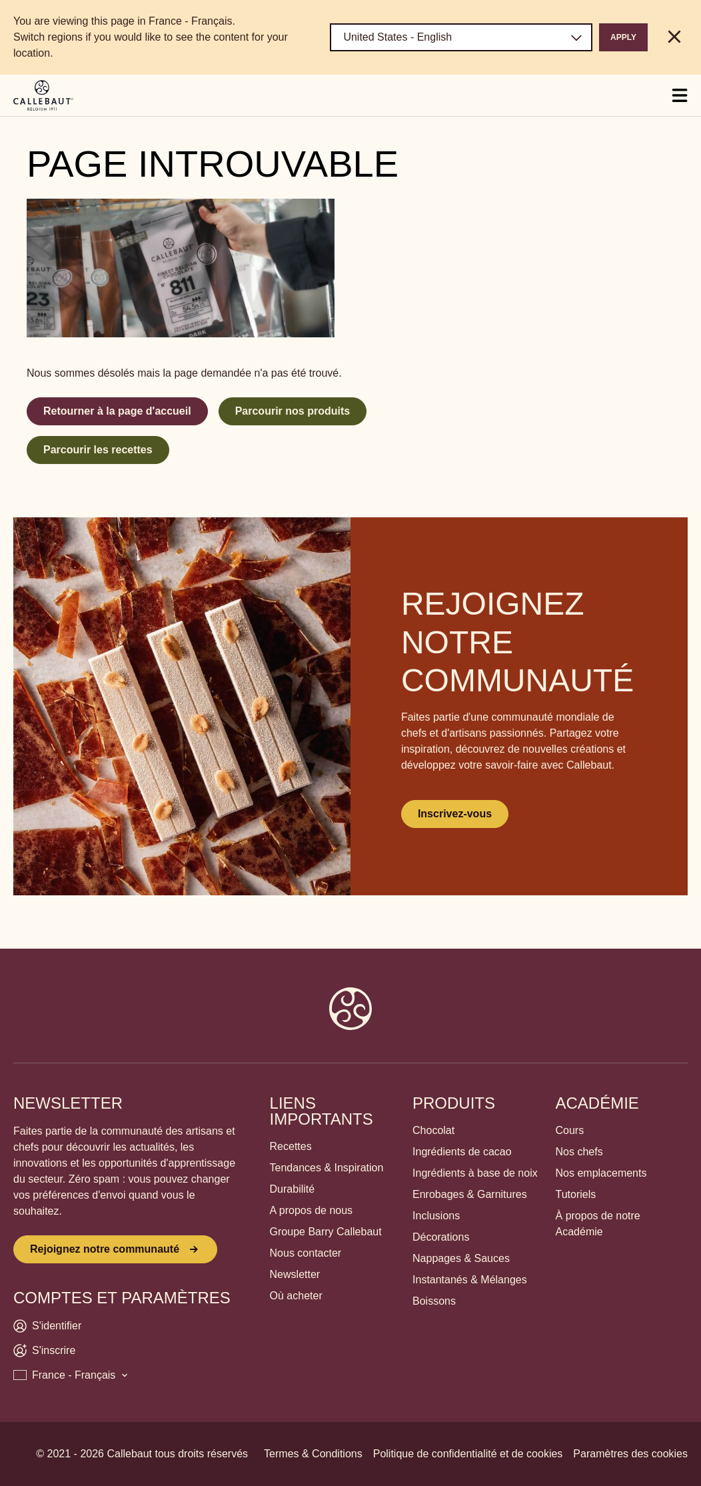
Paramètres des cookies (630, 1453)
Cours (570, 1130)
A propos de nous (311, 1210)
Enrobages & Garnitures (469, 1194)
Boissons (434, 1301)
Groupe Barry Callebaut (326, 1231)
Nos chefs (579, 1151)
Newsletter (295, 1274)
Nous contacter (306, 1253)
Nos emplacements (601, 1173)
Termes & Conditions (313, 1453)
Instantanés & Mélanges (469, 1279)
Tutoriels (576, 1194)
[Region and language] (461, 37)
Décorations (440, 1237)
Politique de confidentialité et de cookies (468, 1453)
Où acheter (296, 1295)
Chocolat (433, 1130)
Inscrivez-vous (455, 813)
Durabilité (292, 1189)
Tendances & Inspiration (327, 1167)
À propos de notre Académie (598, 1223)
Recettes (291, 1146)
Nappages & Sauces (461, 1258)
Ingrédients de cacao (462, 1151)
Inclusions (436, 1215)
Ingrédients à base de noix (475, 1173)
